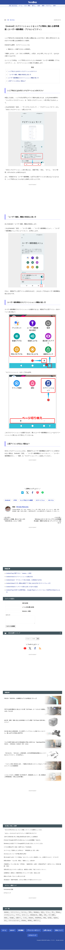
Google (12, 918)
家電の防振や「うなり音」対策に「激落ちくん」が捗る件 (19, 860)
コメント (8, 615)
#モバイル (51, 500)
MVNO (30, 920)
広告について (59, 930)
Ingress (56, 918)
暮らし (34, 5)
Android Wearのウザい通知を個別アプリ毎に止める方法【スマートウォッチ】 (28, 583)
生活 (43, 912)
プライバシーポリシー (33, 930)
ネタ (5, 920)
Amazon (31, 918)
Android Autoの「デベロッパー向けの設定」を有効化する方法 (24, 580)
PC (53, 912)
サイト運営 (52, 915)
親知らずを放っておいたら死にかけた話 (14, 876)
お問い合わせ (47, 930)
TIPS (31, 912)
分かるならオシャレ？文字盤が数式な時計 (15, 854)
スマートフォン (15, 912)
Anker (6, 918)
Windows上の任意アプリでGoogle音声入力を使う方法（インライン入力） (24, 843)
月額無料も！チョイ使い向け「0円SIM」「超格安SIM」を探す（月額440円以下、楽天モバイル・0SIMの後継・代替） (32, 865)
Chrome (24, 920)
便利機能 (20, 930)
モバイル (24, 912)
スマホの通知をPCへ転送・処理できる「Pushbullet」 (18, 847)
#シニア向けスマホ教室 (26, 500)
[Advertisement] (32, 12)
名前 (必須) (25, 603)
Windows (37, 912)
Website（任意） (27, 611)
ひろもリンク (7, 893)
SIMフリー (37, 920)
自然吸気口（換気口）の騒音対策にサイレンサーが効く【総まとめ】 (22, 873)
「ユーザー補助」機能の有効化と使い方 (19, 74)
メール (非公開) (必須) (28, 607)
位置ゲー (19, 918)
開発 (41, 915)
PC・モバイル (13, 5)
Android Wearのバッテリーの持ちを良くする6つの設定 (22, 586)
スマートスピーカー (14, 920)
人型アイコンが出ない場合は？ (17, 81)
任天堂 (50, 918)
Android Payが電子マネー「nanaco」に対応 (18, 573)
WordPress (38, 918)
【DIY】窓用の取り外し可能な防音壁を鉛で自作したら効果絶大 (21, 836)
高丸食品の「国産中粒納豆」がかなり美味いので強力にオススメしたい (23, 880)
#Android (7, 500)
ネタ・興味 (27, 5)
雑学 (54, 5)
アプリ (18, 915)
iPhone (58, 912)
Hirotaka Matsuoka (22, 507)
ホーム (4, 930)
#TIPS (15, 500)
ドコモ (25, 918)
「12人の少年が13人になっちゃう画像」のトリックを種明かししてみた (23, 830)
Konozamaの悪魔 (8, 889)
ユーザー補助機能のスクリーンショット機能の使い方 (23, 78)
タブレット (25, 915)
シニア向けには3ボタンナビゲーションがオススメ (22, 71)
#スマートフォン (40, 500)
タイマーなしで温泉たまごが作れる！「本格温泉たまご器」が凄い (21, 850)
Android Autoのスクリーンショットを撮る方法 (19, 576)
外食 (45, 918)
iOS (46, 915)
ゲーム (20, 5)
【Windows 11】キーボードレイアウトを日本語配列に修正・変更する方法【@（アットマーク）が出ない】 (47, 521)
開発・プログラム (46, 5)
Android (7, 912)
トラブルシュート (9, 915)
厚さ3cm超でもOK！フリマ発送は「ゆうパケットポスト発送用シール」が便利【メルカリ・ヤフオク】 (31, 857)
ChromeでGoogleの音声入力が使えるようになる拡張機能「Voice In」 (22, 840)
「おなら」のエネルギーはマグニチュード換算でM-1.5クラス (20, 833)
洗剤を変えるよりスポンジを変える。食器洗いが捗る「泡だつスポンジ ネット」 (25, 869)
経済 (39, 5)
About (12, 930)
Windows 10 (34, 915)
